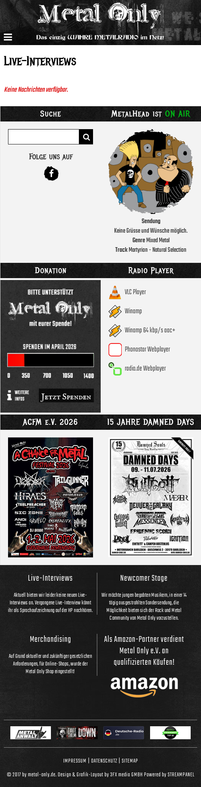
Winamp (133, 311)
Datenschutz (104, 761)
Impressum (75, 761)
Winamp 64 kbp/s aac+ (150, 330)
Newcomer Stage (144, 578)
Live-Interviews (50, 578)
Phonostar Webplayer (147, 349)
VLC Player (135, 292)
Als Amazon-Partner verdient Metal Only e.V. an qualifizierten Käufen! (144, 651)
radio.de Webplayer (145, 368)
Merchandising (50, 639)
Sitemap (130, 761)
